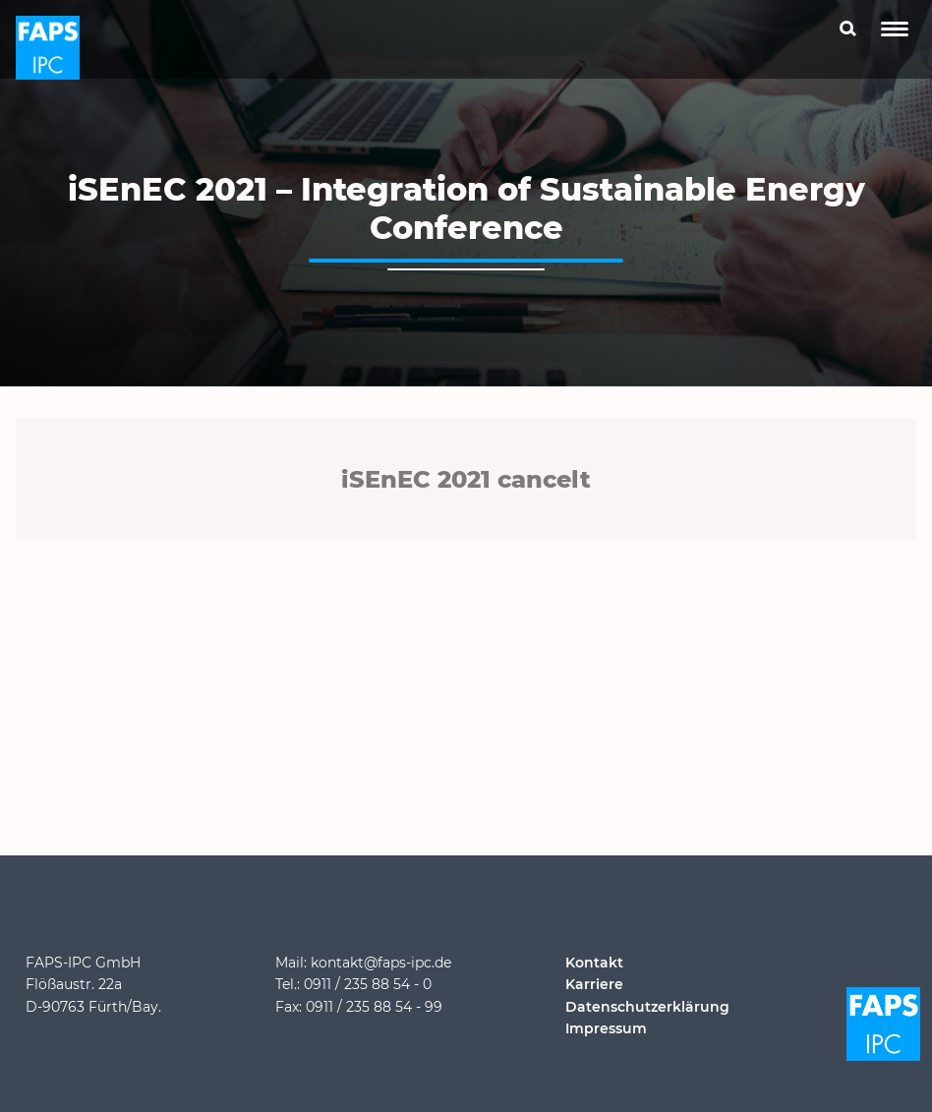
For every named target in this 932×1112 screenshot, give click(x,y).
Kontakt (594, 962)
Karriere (594, 984)
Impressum (606, 1028)
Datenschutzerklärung (647, 1007)
